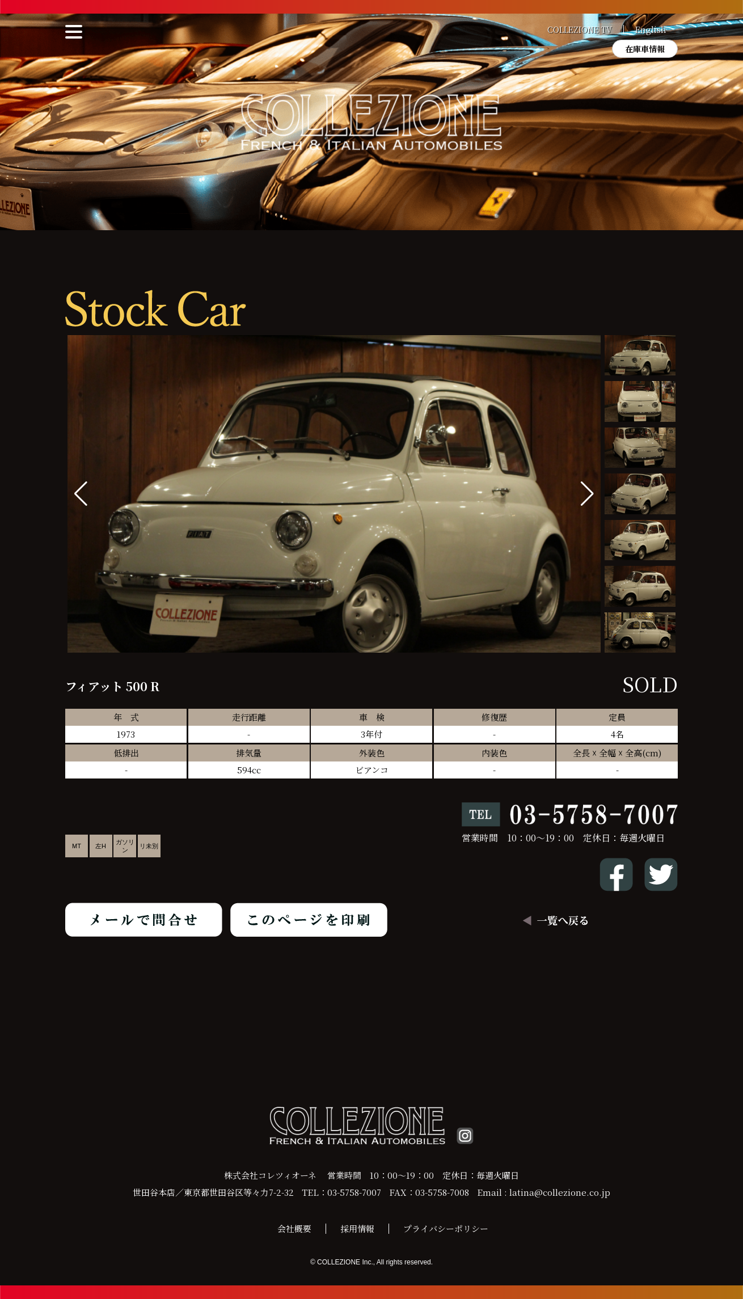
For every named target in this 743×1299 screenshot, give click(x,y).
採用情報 (357, 1228)
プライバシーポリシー (445, 1228)
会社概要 (294, 1228)
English (650, 29)
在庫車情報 (645, 48)
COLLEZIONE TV (579, 29)
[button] (587, 493)
